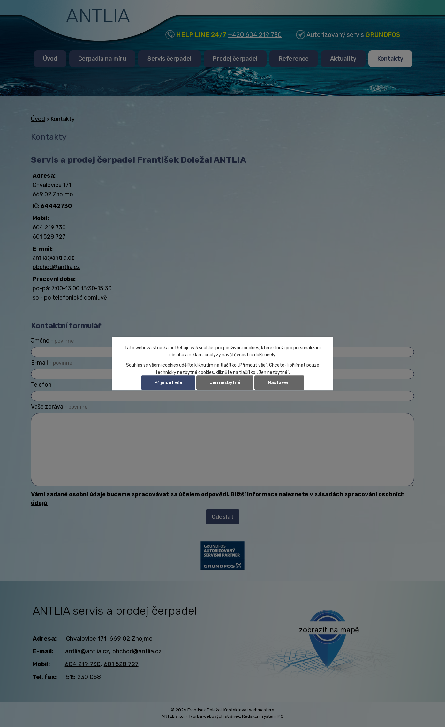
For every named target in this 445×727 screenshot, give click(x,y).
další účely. (265, 355)
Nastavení (279, 382)
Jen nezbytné (225, 382)
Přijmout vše (168, 382)
